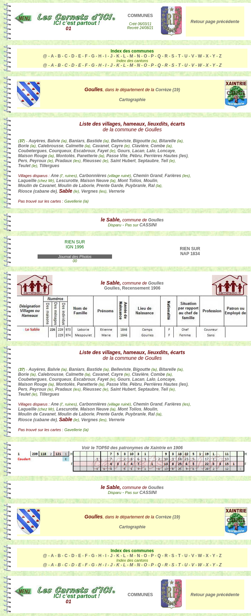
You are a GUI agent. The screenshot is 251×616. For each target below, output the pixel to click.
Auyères (36, 140)
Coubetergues (32, 150)
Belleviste (121, 140)
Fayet (102, 150)
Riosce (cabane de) (37, 191)
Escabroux (84, 150)
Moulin (150, 180)
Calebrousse (50, 145)
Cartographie (132, 99)
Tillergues (49, 165)
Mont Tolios (129, 180)
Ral (151, 185)
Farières (172, 175)
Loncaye (166, 150)
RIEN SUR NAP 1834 (190, 251)
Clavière (140, 145)
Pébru (136, 155)
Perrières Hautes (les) (166, 155)
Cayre (117, 145)
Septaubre (148, 160)
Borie (23, 145)
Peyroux (37, 160)
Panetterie (87, 155)
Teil (164, 160)
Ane (55, 175)
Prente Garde (109, 185)
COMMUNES (140, 15)
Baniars (76, 140)
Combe (158, 145)
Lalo (150, 150)
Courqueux (60, 150)
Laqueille (27, 180)
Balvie (54, 140)
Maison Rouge (32, 155)
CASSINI (148, 224)
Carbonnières (92, 175)
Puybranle (135, 185)
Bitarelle (167, 140)
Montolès (65, 155)
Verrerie (116, 191)
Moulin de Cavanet (37, 185)
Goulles (156, 220)
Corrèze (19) (167, 89)
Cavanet (101, 145)
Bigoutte (141, 140)
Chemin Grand (147, 175)
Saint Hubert (122, 160)
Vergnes (89, 191)
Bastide (94, 140)
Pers (22, 160)
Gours (123, 150)
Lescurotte (67, 180)
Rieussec (92, 160)
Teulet (24, 165)
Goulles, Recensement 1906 (132, 288)
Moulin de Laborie (76, 185)
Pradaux (63, 160)
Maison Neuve (94, 180)
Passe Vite (117, 155)
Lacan (138, 150)
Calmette (75, 145)
